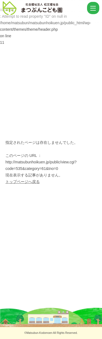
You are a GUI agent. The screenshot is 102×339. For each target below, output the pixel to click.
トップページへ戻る (22, 181)
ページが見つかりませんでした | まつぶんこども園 (44, 8)
